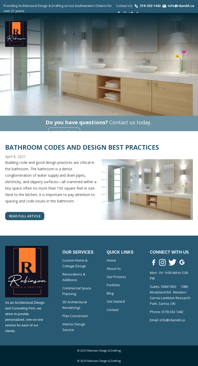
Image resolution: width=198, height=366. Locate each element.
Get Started (116, 301)
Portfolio (113, 285)
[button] (185, 29)
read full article (24, 216)
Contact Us (64, 132)
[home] (16, 34)
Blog (110, 293)
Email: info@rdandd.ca (167, 320)
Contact (113, 309)
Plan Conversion (75, 316)
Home (111, 260)
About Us (114, 268)
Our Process (116, 276)
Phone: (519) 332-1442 (166, 311)
